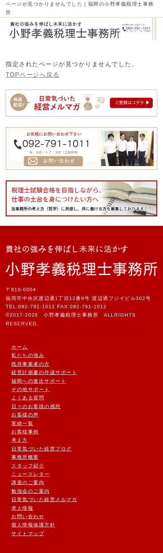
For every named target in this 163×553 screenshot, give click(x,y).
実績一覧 (22, 423)
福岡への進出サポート (38, 381)
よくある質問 (27, 398)
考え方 (19, 440)
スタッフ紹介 (27, 466)
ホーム (19, 347)
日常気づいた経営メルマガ (44, 499)
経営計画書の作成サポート (44, 372)
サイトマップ (27, 533)
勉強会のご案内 (30, 491)
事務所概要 (25, 457)
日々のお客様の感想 (36, 406)
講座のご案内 (27, 482)
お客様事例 (25, 432)
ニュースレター (30, 474)
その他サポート (30, 389)
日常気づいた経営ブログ (41, 449)
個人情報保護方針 (33, 525)
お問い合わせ (27, 516)
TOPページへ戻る (32, 74)
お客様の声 (25, 415)
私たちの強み (27, 355)
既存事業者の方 (30, 364)
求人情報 (22, 508)
